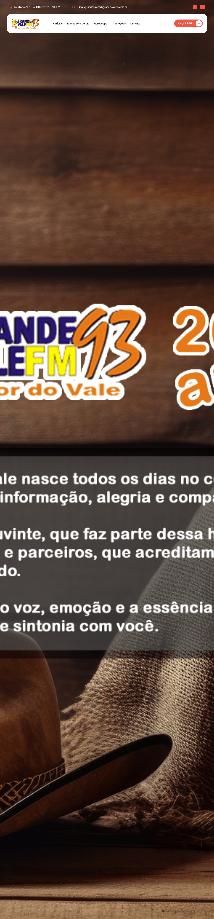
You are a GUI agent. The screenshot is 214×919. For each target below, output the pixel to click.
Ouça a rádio (186, 23)
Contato (135, 23)
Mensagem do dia (78, 23)
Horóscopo (100, 23)
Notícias (58, 23)
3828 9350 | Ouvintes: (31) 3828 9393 (38, 7)
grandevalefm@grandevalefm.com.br (99, 7)
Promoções (119, 23)
